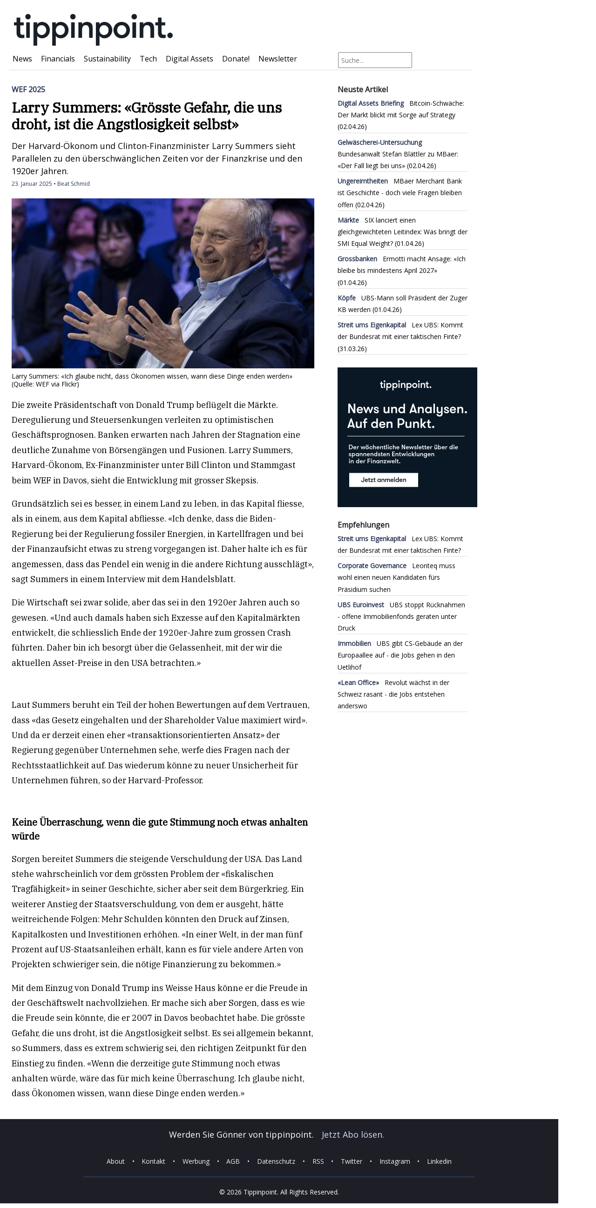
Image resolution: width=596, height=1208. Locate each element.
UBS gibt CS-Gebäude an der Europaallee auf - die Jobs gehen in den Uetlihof (400, 655)
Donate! (236, 59)
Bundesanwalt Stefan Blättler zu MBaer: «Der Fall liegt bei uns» (398, 154)
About (116, 1161)
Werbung (196, 1161)
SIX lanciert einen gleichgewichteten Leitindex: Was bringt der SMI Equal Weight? (402, 232)
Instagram (394, 1161)
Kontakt (153, 1161)
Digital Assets (189, 59)
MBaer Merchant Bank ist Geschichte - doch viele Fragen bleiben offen (400, 192)
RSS (318, 1161)
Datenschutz (276, 1161)
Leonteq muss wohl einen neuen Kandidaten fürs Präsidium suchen (396, 577)
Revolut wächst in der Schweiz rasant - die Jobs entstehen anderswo (393, 694)
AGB (233, 1161)
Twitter (351, 1161)
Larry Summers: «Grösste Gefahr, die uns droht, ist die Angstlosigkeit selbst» (147, 115)
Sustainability (107, 59)
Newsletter (277, 59)
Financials (58, 59)
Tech (148, 59)
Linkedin (439, 1161)
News (22, 59)
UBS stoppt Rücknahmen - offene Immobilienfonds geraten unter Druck (401, 616)
